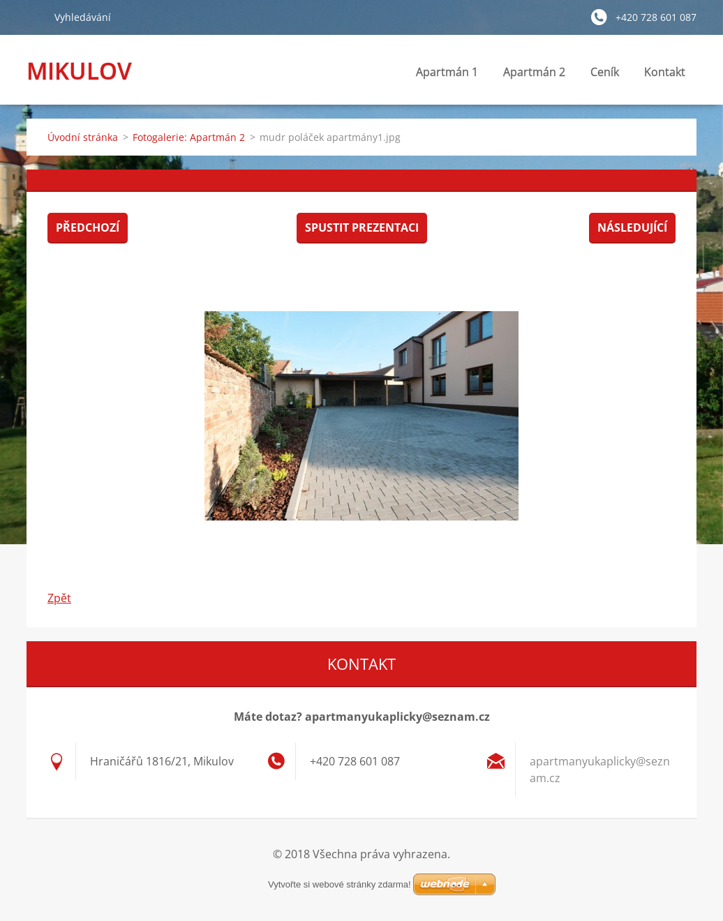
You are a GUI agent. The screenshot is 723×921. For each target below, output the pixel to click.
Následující (632, 227)
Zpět (59, 598)
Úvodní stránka (82, 137)
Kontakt (665, 75)
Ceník (604, 72)
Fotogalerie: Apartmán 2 (189, 137)
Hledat (35, 16)
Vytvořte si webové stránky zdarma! (339, 884)
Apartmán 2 (534, 72)
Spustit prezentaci (362, 227)
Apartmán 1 (447, 72)
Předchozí (87, 227)
